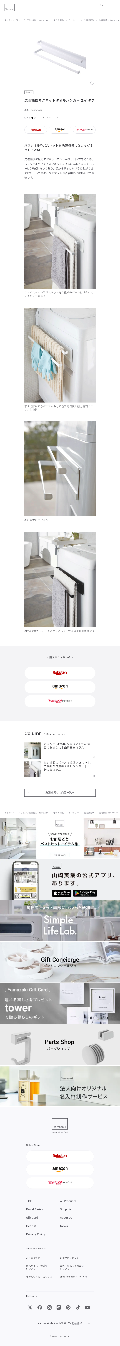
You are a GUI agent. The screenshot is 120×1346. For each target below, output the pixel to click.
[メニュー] (112, 5)
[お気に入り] (94, 85)
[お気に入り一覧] (102, 5)
